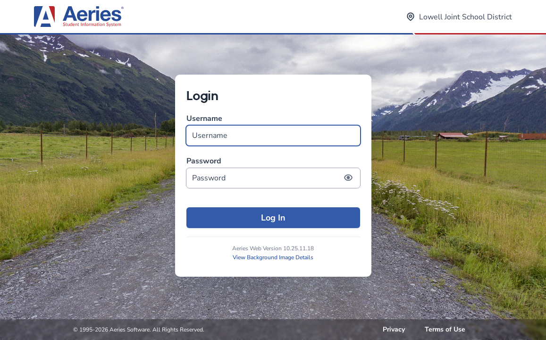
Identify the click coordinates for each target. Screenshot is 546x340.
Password (273, 172)
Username (273, 129)
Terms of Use (445, 329)
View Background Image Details (273, 257)
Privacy (394, 329)
